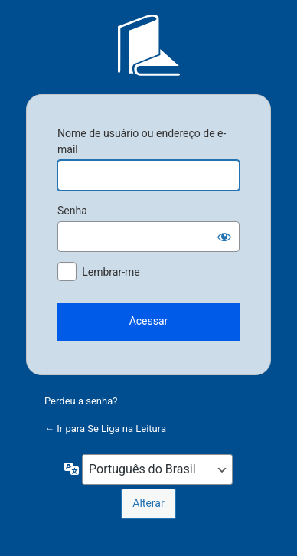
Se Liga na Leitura (148, 45)
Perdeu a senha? (80, 401)
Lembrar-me (111, 272)
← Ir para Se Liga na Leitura (105, 428)
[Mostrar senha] (224, 236)
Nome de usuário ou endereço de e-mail (141, 141)
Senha (72, 210)
